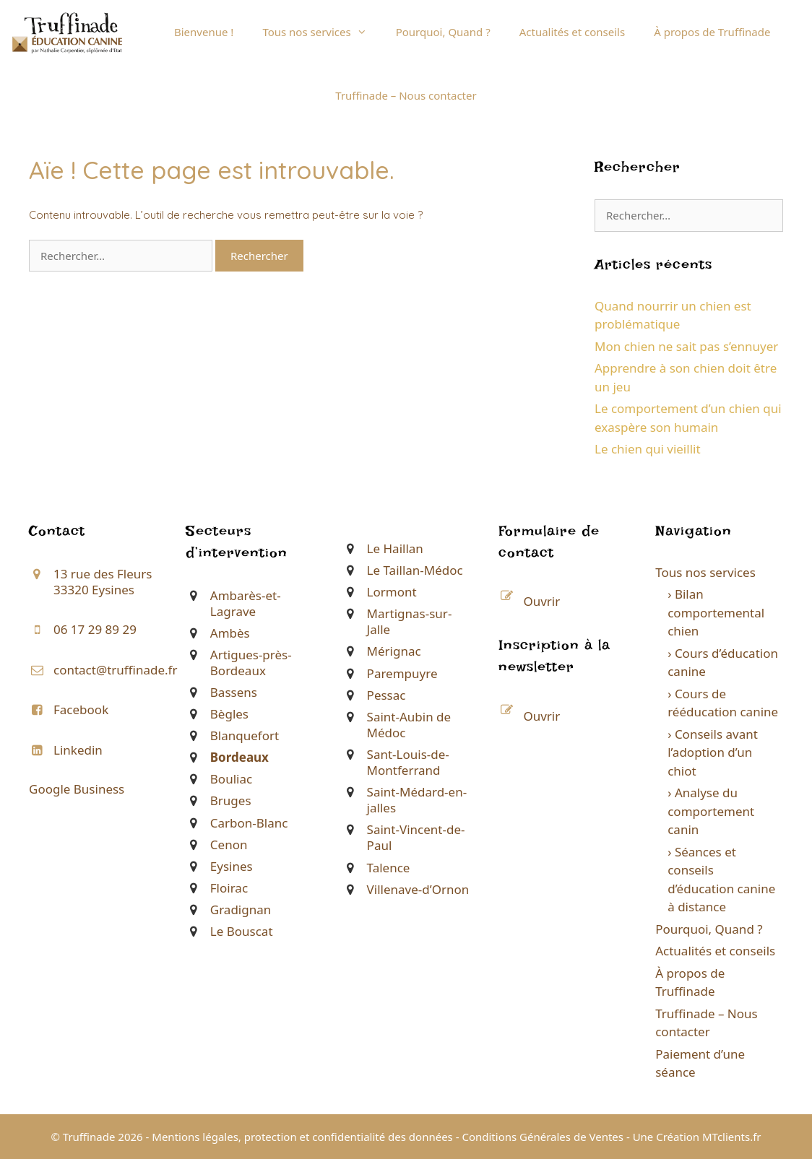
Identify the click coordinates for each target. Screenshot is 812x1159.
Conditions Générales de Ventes (542, 1136)
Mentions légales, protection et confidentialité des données (302, 1136)
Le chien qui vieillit (648, 448)
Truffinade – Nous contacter (405, 95)
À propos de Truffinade (712, 32)
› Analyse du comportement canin (711, 811)
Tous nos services (321, 32)
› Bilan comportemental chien (716, 612)
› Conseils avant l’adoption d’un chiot (713, 752)
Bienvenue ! (203, 32)
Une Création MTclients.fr (697, 1136)
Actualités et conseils (572, 32)
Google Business (76, 789)
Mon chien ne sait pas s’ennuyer (686, 346)
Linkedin (78, 750)
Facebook (80, 709)
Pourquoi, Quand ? (443, 32)
